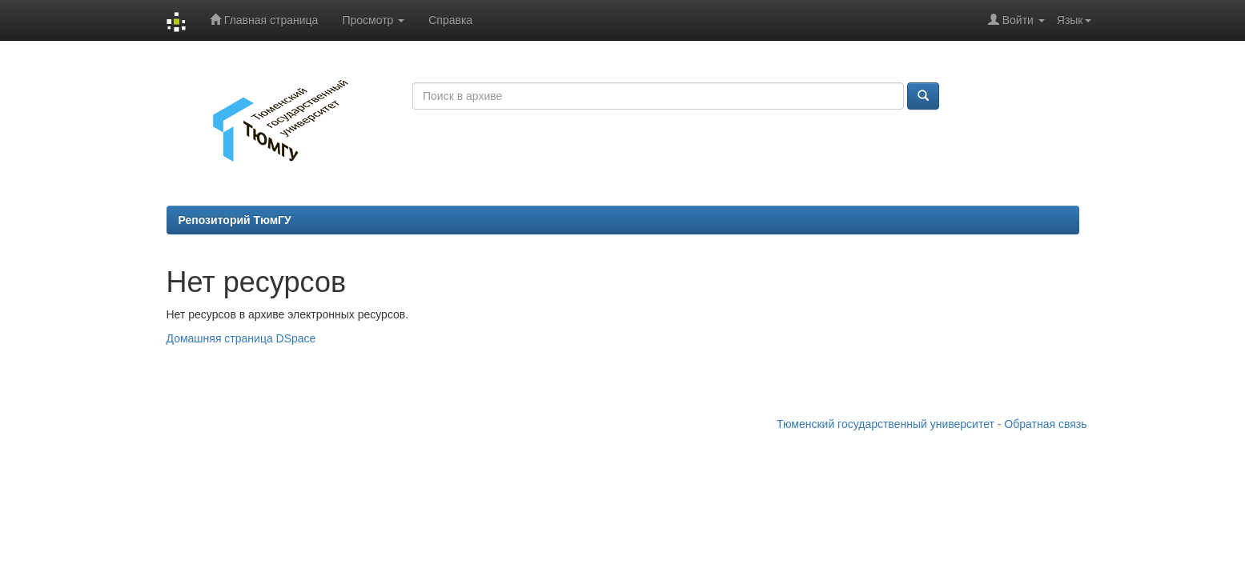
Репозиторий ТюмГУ (235, 220)
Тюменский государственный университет (885, 424)
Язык (1074, 20)
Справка (450, 20)
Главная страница (264, 19)
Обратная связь (1045, 424)
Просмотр (373, 20)
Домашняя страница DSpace (241, 338)
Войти (1016, 19)
